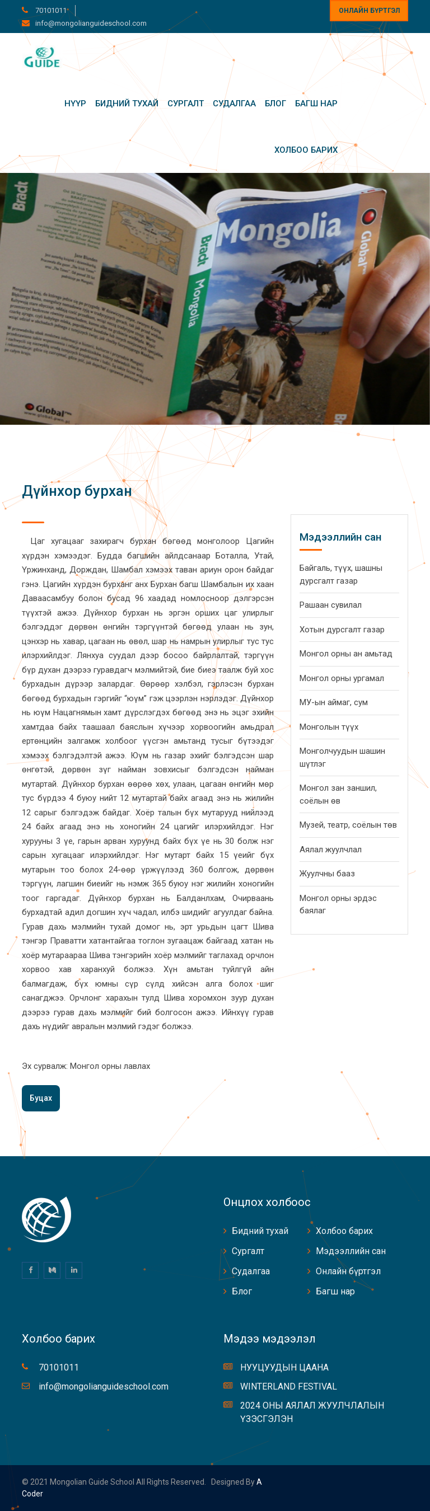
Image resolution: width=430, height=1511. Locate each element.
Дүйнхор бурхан (77, 490)
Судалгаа (234, 103)
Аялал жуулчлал (331, 849)
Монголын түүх (329, 727)
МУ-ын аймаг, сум (334, 702)
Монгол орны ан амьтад (346, 654)
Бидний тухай (126, 103)
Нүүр (75, 103)
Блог (275, 103)
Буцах (41, 1098)
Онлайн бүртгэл (369, 11)
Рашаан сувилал (331, 605)
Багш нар (316, 103)
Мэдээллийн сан (351, 1251)
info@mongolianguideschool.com (91, 23)
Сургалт (185, 103)
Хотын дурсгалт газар (342, 630)
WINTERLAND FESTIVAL (288, 1386)
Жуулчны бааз (327, 874)
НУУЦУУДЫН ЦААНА (284, 1367)
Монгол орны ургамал (342, 678)
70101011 (50, 10)
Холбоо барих (306, 150)
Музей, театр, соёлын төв (348, 825)
